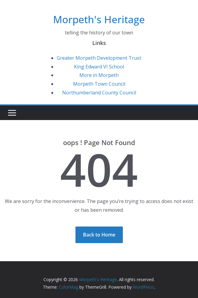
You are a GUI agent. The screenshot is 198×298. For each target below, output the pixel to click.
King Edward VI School (99, 66)
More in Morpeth (99, 75)
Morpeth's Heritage (99, 19)
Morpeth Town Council (99, 84)
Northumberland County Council (99, 92)
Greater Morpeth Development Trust (99, 58)
